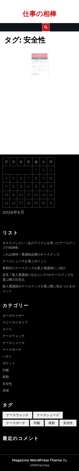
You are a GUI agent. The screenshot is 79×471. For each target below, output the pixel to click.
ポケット (9, 363)
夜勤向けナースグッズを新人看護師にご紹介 (34, 268)
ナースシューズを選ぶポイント (25, 261)
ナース (7, 329)
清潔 (6, 390)
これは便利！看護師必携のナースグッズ (31, 254)
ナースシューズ (14, 343)
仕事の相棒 (39, 14)
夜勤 (6, 377)
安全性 (7, 384)
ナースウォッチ (14, 336)
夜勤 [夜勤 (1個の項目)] (51, 423)
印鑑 (6, 370)
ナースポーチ (12, 350)
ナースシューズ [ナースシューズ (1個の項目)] (48, 415)
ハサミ (7, 356)
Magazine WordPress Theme (37, 460)
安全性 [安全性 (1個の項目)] (68, 423)
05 (40, 58)
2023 (39, 60)
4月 (39, 58)
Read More (37, 73)
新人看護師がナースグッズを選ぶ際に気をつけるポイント (39, 63)
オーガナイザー (14, 316)
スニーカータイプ (15, 322)
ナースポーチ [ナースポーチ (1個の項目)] (15, 423)
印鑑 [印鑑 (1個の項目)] (37, 423)
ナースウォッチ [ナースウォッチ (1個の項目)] (17, 415)
